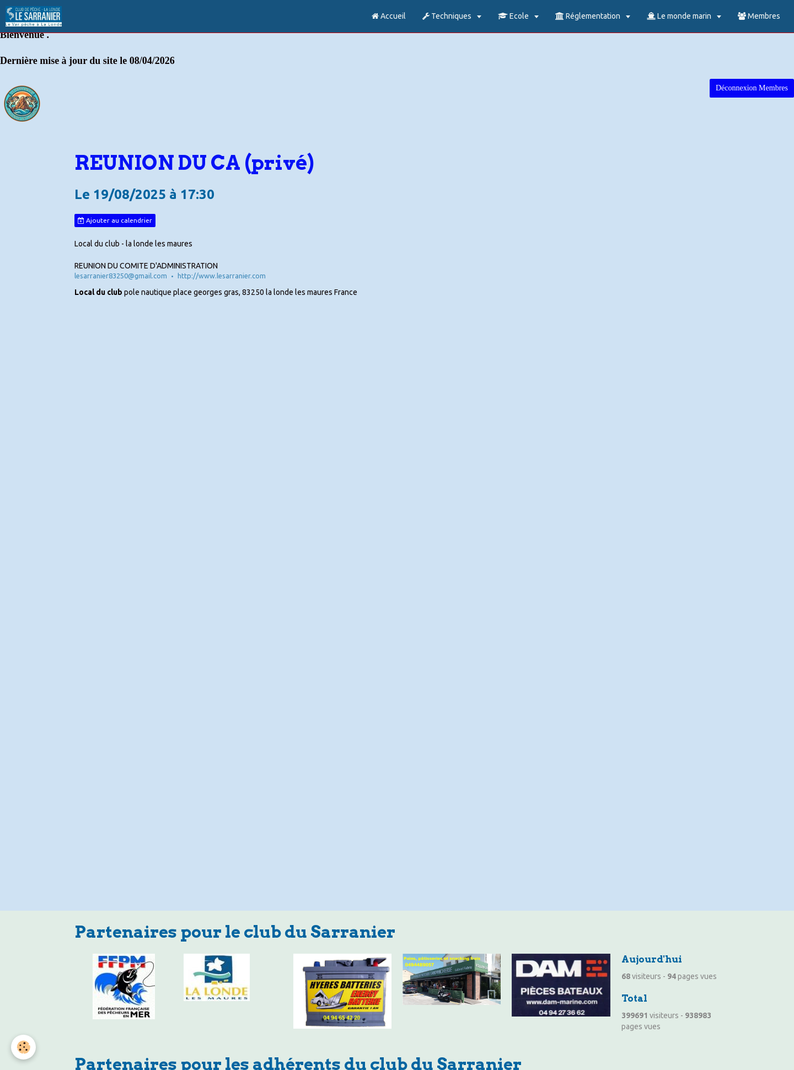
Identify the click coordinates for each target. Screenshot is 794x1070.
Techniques (447, 16)
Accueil (389, 16)
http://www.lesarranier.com (222, 275)
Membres (759, 16)
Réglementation (588, 16)
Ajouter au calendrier (115, 220)
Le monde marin (680, 16)
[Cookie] (23, 1047)
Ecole (514, 16)
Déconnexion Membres (752, 88)
